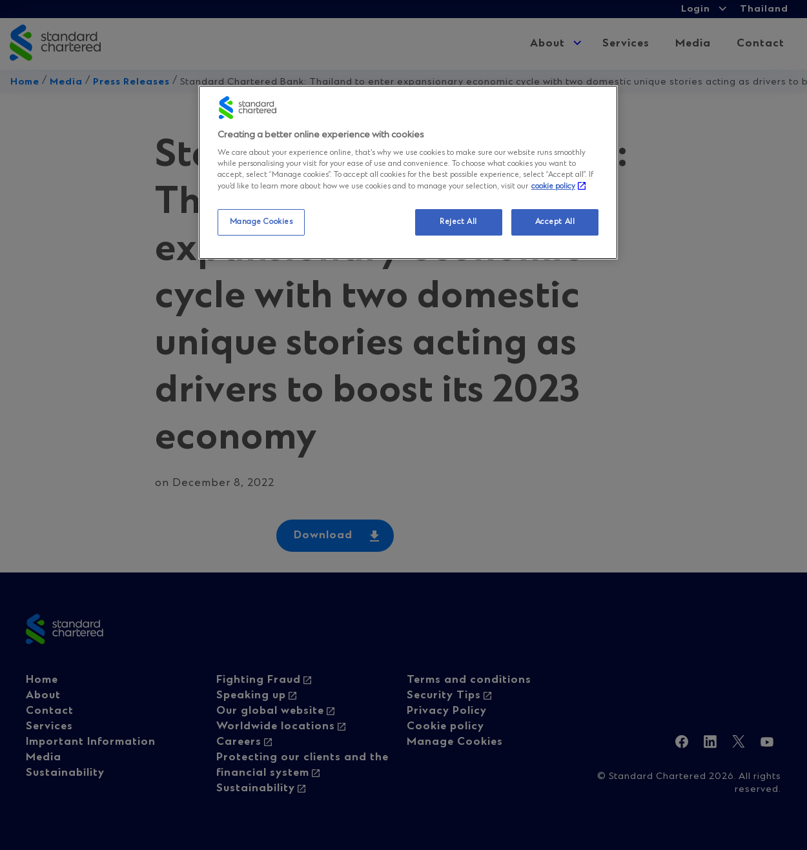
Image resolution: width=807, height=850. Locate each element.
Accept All (555, 222)
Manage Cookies (261, 222)
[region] (408, 172)
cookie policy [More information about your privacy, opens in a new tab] (553, 186)
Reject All (458, 222)
